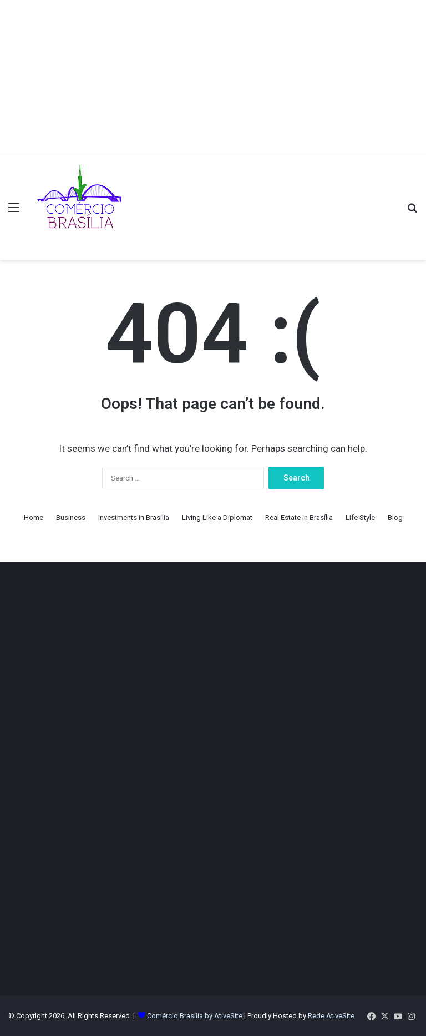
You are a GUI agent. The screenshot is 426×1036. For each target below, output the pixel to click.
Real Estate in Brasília (299, 517)
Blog (395, 517)
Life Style (360, 517)
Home (33, 517)
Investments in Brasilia (133, 517)
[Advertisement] (213, 77)
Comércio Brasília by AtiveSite (195, 1016)
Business (70, 517)
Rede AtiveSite (331, 1016)
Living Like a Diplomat (217, 517)
